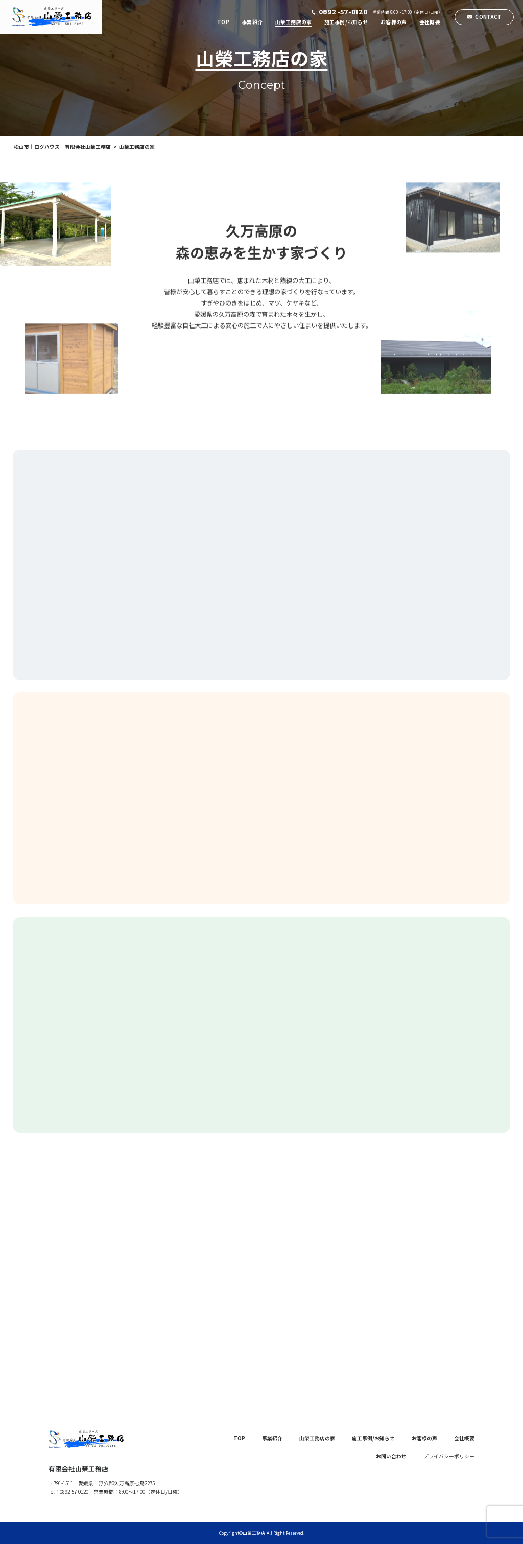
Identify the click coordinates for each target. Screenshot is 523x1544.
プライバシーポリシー (448, 1456)
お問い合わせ (391, 1456)
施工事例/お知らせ (346, 22)
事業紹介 (252, 22)
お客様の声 (394, 22)
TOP (223, 22)
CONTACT (488, 16)
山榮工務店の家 (293, 22)
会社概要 (429, 22)
